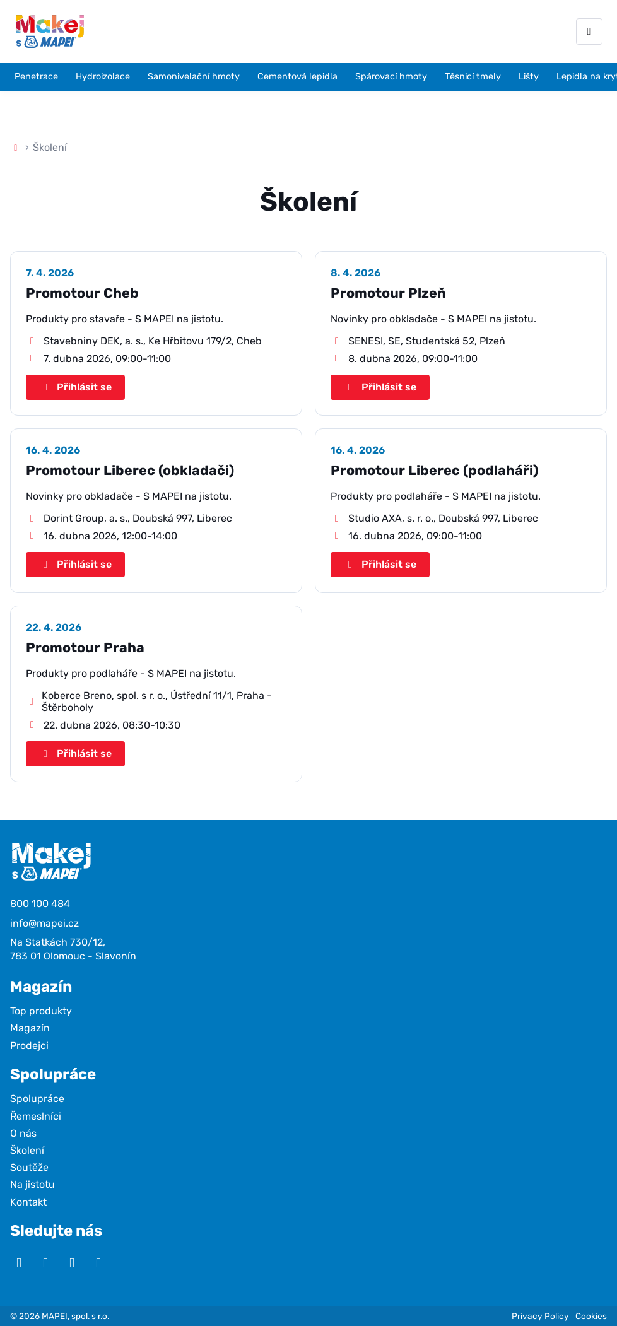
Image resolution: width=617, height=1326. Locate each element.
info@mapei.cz (44, 923)
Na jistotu (32, 1184)
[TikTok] (98, 1263)
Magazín (30, 1028)
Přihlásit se (75, 387)
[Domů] (15, 147)
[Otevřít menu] (589, 31)
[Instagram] (45, 1263)
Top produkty (41, 1011)
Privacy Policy (540, 1316)
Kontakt (28, 1202)
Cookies (591, 1316)
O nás (23, 1133)
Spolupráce (37, 1099)
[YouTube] (19, 1263)
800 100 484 (40, 904)
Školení (27, 1150)
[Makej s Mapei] (50, 31)
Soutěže (29, 1167)
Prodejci (29, 1046)
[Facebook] (72, 1263)
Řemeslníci (35, 1116)
